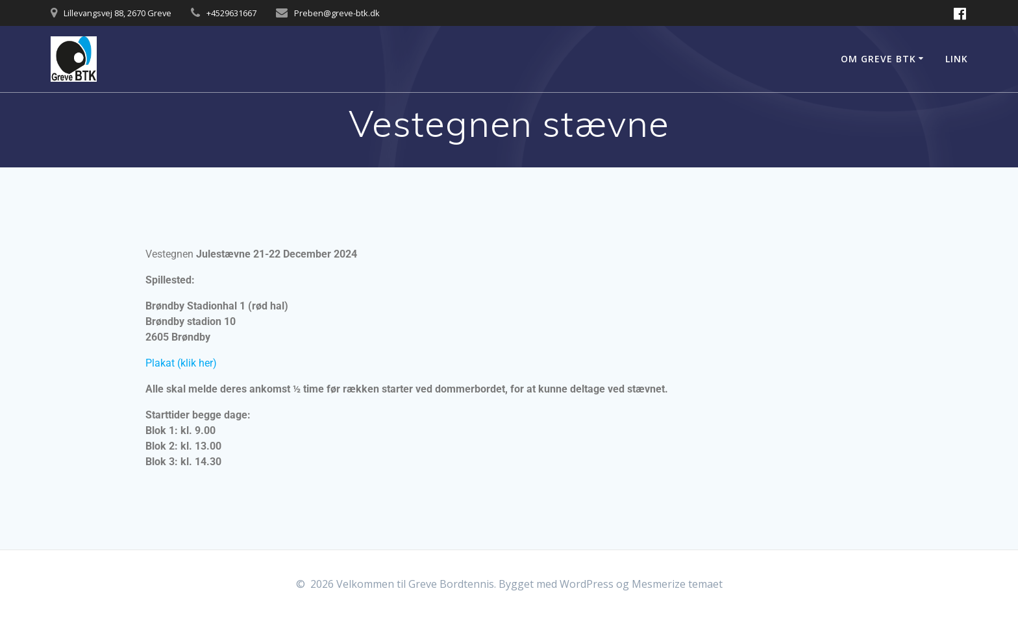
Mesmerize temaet (677, 584)
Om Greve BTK (878, 59)
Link (956, 59)
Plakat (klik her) (181, 363)
